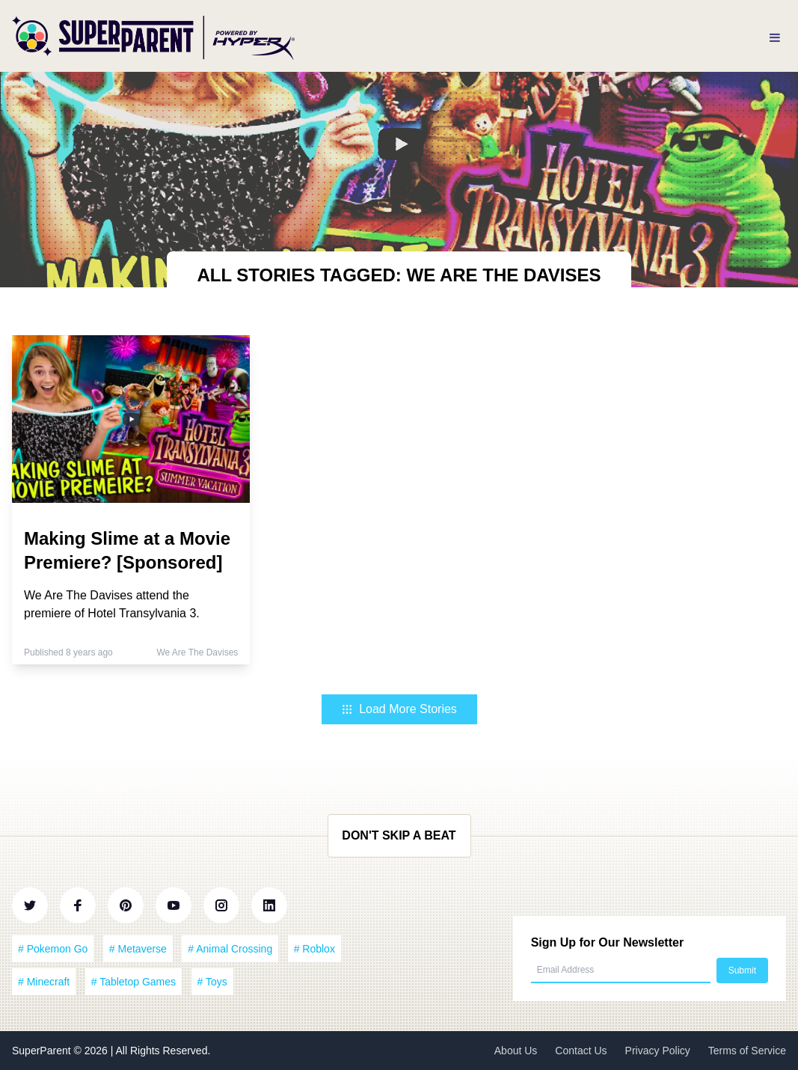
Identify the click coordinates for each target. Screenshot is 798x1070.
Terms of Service (747, 1051)
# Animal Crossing (230, 949)
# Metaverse (138, 949)
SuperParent (43, 1051)
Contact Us (581, 1051)
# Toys (212, 982)
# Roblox (314, 949)
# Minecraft (44, 982)
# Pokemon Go (53, 949)
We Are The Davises (197, 652)
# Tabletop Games (133, 982)
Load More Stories (399, 709)
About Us (516, 1051)
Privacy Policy (657, 1051)
